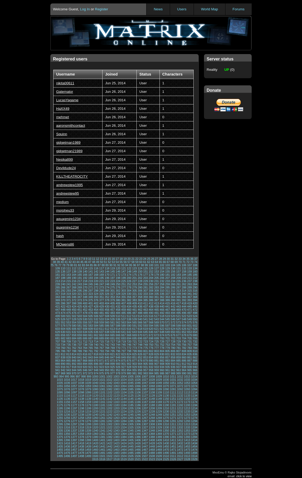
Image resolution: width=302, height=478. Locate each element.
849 (123, 357)
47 (89, 262)
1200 (95, 408)
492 (162, 312)
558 (96, 322)
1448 (152, 446)
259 (167, 284)
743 (112, 344)
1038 (81, 382)
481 (101, 312)
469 (178, 309)
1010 (166, 376)
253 (134, 284)
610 (96, 328)
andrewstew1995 (69, 185)
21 (133, 258)
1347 (144, 430)
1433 (187, 443)
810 (195, 351)
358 (140, 297)
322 (85, 293)
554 (74, 322)
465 (156, 309)
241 (68, 284)
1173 (187, 402)
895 (90, 363)
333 (145, 293)
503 (79, 316)
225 (123, 281)
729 (178, 341)
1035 (60, 382)
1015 (60, 379)
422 (63, 306)
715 (101, 341)
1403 (116, 440)
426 (85, 306)
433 (123, 306)
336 (162, 293)
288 (184, 287)
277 (123, 287)
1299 (88, 424)
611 (101, 328)
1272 (180, 417)
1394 (194, 436)
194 (96, 277)
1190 (166, 405)
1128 (152, 395)
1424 (123, 443)
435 (134, 306)
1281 (102, 421)
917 (68, 367)
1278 (81, 421)
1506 (138, 456)
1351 (173, 430)
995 (67, 376)
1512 (180, 456)
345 (68, 297)
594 (151, 325)
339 (178, 293)
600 (184, 325)
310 (162, 290)
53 (113, 262)
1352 (180, 430)
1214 (194, 408)
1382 (109, 436)
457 (112, 309)
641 (123, 332)
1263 (116, 417)
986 (162, 373)
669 (134, 335)
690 (107, 338)
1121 (102, 395)
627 (189, 328)
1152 (180, 398)
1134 (194, 395)
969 (68, 373)
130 (173, 268)
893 (79, 363)
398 (74, 303)
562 (118, 322)
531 (90, 319)
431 (112, 306)
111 (68, 268)
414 (162, 303)
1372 (180, 433)
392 (184, 300)
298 (96, 290)
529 (79, 319)
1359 (88, 433)
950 (107, 370)
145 (112, 271)
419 (189, 303)
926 (118, 367)
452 (85, 309)
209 (178, 277)
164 (74, 274)
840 (74, 357)
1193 (187, 405)
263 (189, 284)
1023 (116, 379)
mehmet (62, 117)
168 (96, 274)
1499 (88, 456)
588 (118, 325)
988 (173, 373)
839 (68, 357)
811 (57, 354)
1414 (194, 440)
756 (184, 344)
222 (107, 281)
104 (173, 265)
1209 (159, 408)
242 (74, 284)
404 (107, 303)
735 (68, 344)
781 (178, 347)
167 (90, 274)
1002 (109, 376)
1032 (180, 379)
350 (96, 297)
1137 (74, 398)
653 (189, 332)
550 (195, 319)
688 (96, 338)
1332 (180, 427)
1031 (173, 379)
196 (107, 277)
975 (101, 373)
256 (151, 284)
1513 (187, 456)
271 (90, 287)
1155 (60, 402)
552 (63, 322)
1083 (116, 389)
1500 (95, 456)
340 (184, 293)
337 (167, 293)
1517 (109, 459)
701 (167, 338)
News (158, 9)
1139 (88, 398)
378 (107, 300)
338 (173, 293)
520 (173, 316)
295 (79, 290)
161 (57, 274)
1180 (95, 405)
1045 (130, 382)
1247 (144, 414)
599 (178, 325)
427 (90, 306)
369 (57, 300)
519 (167, 316)
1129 (159, 395)
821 (112, 354)
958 (151, 370)
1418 (81, 443)
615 (123, 328)
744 (118, 344)
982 (140, 373)
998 (83, 376)
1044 (123, 382)
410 (140, 303)
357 (134, 297)
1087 (144, 389)
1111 (173, 392)
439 (156, 306)
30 (168, 258)
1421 (102, 443)
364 (173, 297)
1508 (152, 456)
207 (167, 277)
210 (184, 277)
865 (68, 360)
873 (112, 360)
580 (74, 325)
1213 (187, 408)
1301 (102, 424)
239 (57, 284)
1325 (130, 427)
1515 (95, 459)
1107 (144, 392)
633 (79, 332)
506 (96, 316)
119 (112, 268)
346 (74, 297)
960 (162, 370)
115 (90, 268)
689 (101, 338)
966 (195, 370)
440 (162, 306)
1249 (159, 414)
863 (57, 360)
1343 (116, 430)
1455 (60, 449)
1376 (67, 436)
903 (134, 363)
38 (54, 262)
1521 (138, 459)
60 (141, 262)
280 (140, 287)
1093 (187, 389)
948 (96, 370)
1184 (123, 405)
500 (63, 316)
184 (184, 274)
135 (57, 271)
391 (178, 300)
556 (85, 322)
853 (145, 357)
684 (74, 338)
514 (140, 316)
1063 (116, 386)
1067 (144, 386)
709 (68, 341)
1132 (180, 395)
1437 (74, 446)
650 (173, 332)
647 (156, 332)
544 (162, 319)
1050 (166, 382)
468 (173, 309)
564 (129, 322)
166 (85, 274)
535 (112, 319)
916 (63, 367)
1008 (152, 376)
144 (107, 271)
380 (118, 300)
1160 (95, 402)
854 (151, 357)
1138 (81, 398)
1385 (130, 436)
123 (134, 268)
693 (123, 338)
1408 (152, 440)
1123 (116, 395)
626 (184, 328)
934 (162, 367)
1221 (102, 411)
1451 (173, 446)
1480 (95, 452)
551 (57, 322)
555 (79, 322)
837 (57, 357)
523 (189, 316)
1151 (173, 398)
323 (90, 293)
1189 (159, 405)
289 (189, 287)
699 (156, 338)
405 (112, 303)
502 (74, 316)
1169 (159, 402)
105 (178, 265)
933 (156, 367)
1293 (187, 421)
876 (129, 360)
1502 (109, 456)
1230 (166, 411)
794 (107, 351)
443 (178, 306)
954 (129, 370)
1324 (123, 427)
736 (74, 344)
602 (195, 325)
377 (101, 300)
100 (151, 265)
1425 (130, 443)
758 (195, 344)
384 (140, 300)
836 (195, 354)
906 (151, 363)
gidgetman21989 (69, 151)
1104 (123, 392)
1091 (173, 389)
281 (145, 287)
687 (90, 338)
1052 (180, 382)
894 (85, 363)
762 (74, 347)
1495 (60, 456)
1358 (81, 433)
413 (156, 303)
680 (195, 335)
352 (107, 297)
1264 (123, 417)
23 (141, 258)
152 (151, 271)
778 (162, 347)
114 (85, 268)
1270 (166, 417)
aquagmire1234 (68, 219)
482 (107, 312)
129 (167, 268)
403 (101, 303)
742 (107, 344)
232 (162, 281)
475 (68, 312)
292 (63, 290)
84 (87, 265)
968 (63, 373)
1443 (116, 446)
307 (145, 290)
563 (123, 322)
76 (55, 265)
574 (184, 322)
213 (57, 281)
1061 (102, 386)
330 (129, 293)
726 (162, 341)
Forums (239, 9)
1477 (74, 452)
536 (118, 319)
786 (63, 351)
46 (85, 262)
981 (134, 373)
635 (90, 332)
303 (123, 290)
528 (74, 319)
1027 (144, 379)
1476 (67, 452)
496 (184, 312)
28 (160, 258)
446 (195, 306)
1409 (159, 440)
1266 (138, 417)
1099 (88, 392)
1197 (74, 408)
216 (74, 281)
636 (96, 332)
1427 (144, 443)
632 (74, 332)
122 (129, 268)
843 (90, 357)
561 (112, 322)
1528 (187, 459)
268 (74, 287)
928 (129, 367)
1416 (67, 443)
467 (167, 309)
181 (167, 274)
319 (68, 293)
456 (107, 309)
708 (63, 341)
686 (85, 338)
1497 (74, 456)
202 (140, 277)
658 (74, 335)
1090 (166, 389)
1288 (152, 421)
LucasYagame (67, 100)
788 (74, 351)
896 (96, 363)
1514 (194, 456)
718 (118, 341)
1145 (130, 398)
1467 (144, 449)
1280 (95, 421)
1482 (109, 452)
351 (101, 297)
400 (85, 303)
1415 (60, 443)
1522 (144, 459)
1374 (194, 433)
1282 (109, 421)
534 (107, 319)
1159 (88, 402)
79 (67, 265)
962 (173, 370)
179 (156, 274)
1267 (144, 417)
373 (79, 300)
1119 (88, 395)
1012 (180, 376)
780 (173, 347)
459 (123, 309)
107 (189, 265)
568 (151, 322)
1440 (95, 446)
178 (151, 274)
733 (57, 344)
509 (112, 316)
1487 (144, 452)
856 (162, 357)
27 (156, 258)
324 (96, 293)
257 (156, 284)
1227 (144, 411)
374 (85, 300)
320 (74, 293)
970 (74, 373)
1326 (138, 427)
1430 (166, 443)
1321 (102, 427)
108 (195, 265)
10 (89, 258)
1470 (166, 449)
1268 (152, 417)
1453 (187, 446)
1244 (123, 414)
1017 (74, 379)
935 (167, 367)
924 (107, 367)
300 (107, 290)
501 (68, 316)
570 (162, 322)
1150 (166, 398)
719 (123, 341)
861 (189, 357)
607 (79, 328)
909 (167, 363)
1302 (109, 424)
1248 (152, 414)
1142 (109, 398)
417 (178, 303)
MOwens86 (65, 244)
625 (178, 328)
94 (126, 265)
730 (184, 341)
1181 (102, 405)
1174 (194, 402)
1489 (159, 452)
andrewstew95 (67, 193)
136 (63, 271)
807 (178, 351)
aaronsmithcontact (70, 126)
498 (195, 312)
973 (90, 373)
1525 (166, 459)
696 (140, 338)
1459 (88, 449)
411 (145, 303)
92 (119, 265)
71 (184, 262)
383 (134, 300)
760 (63, 347)
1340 (95, 430)
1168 (152, 402)
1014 (194, 376)
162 (63, 274)
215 (68, 281)
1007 (144, 376)
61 (144, 262)
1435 (60, 446)
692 (118, 338)
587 (112, 325)
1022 (109, 379)
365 (178, 297)
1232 (180, 411)
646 (151, 332)
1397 (74, 440)
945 (79, 370)
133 (189, 268)
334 (151, 293)
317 (57, 293)
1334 (194, 427)
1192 (180, 405)
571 (167, 322)
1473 (187, 449)
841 (79, 357)
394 (195, 300)
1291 (173, 421)
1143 (116, 398)
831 (167, 354)
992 (195, 373)
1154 (194, 398)
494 (173, 312)
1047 (144, 382)
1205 (130, 408)
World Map (209, 9)
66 (164, 262)
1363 (116, 433)
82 (79, 265)
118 (107, 268)
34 (184, 258)
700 (162, 338)
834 (184, 354)
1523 (152, 459)
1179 (88, 405)
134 (195, 268)
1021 (102, 379)
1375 (60, 436)
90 (111, 265)
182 (173, 274)
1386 (138, 436)
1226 (138, 411)
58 (133, 262)
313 (178, 290)
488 (140, 312)
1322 (109, 427)
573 (178, 322)
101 (156, 265)
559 (101, 322)
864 (63, 360)
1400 (95, 440)
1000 (95, 376)
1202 (109, 408)
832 (173, 354)
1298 (81, 424)
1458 (81, 449)
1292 (180, 421)
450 (74, 309)
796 (118, 351)
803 (156, 351)
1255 (60, 417)
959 (156, 370)
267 (68, 287)
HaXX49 (62, 109)
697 (145, 338)
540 (140, 319)
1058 (81, 386)
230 (151, 281)
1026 (138, 379)
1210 (166, 408)
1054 (194, 382)
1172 (180, 402)
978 (118, 373)
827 (145, 354)
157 (178, 271)
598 (173, 325)
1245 (130, 414)
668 (129, 335)
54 (117, 262)
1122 (109, 395)
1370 (166, 433)
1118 (81, 395)
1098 (81, 392)
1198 (81, 408)
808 (184, 351)
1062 (109, 386)
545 (167, 319)
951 (112, 370)
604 (63, 328)
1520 (130, 459)
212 (195, 277)
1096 (67, 392)
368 (195, 297)
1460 (95, 449)
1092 (180, 389)
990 (184, 373)
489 (145, 312)
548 (184, 319)
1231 (173, 411)
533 (101, 319)
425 (79, 306)
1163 (116, 402)
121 (123, 268)
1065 (130, 386)
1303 (116, 424)
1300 (95, 424)
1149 (159, 398)
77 (59, 265)
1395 (60, 440)
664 (107, 335)
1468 (152, 449)
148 (129, 271)
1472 (180, 449)
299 (101, 290)
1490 (166, 452)
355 (123, 297)
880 (151, 360)
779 (167, 347)
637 (101, 332)
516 (151, 316)
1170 (166, 402)
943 (68, 370)
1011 (173, 376)
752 (162, 344)
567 (145, 322)
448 (63, 309)
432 (118, 306)
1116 (67, 395)
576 (195, 322)
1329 (159, 427)
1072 (180, 386)
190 (74, 277)
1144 (123, 398)
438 (151, 306)
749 (145, 344)
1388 (152, 436)
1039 (88, 382)
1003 (116, 376)
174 (129, 274)
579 (68, 325)
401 (90, 303)
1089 (159, 389)
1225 (130, 411)
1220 (95, 411)
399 (79, 303)
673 (156, 335)
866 (74, 360)
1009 (159, 376)
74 (195, 262)
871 (101, 360)
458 (118, 309)
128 (162, 268)
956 (140, 370)
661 (90, 335)
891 (68, 363)
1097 (74, 392)
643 (134, 332)
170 (107, 274)
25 (148, 258)
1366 (138, 433)
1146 (138, 398)
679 (189, 335)
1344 (123, 430)
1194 (194, 405)
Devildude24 (66, 168)
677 (178, 335)
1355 (60, 433)
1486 (138, 452)
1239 (88, 414)
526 (63, 319)
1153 (187, 398)
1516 (102, 459)
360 (151, 297)
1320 (95, 427)
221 (101, 281)
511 (123, 316)
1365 (130, 433)
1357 (74, 433)
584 (96, 325)
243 (79, 284)
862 (195, 357)
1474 (194, 449)
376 (96, 300)
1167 (144, 402)
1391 (173, 436)
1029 (159, 379)
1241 (102, 414)
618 (140, 328)
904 (140, 363)
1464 (123, 449)
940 (195, 367)
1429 (159, 443)
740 (96, 344)
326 (107, 293)
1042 (109, 382)
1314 (194, 424)
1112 (180, 392)
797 (123, 351)
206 (162, 277)
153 (156, 271)
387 (156, 300)
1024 (123, 379)
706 (195, 338)
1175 (60, 405)
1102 (109, 392)
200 (129, 277)
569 (156, 322)
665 (112, 335)
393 (189, 300)
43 (74, 262)
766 (96, 347)
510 (118, 316)
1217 (74, 411)
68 (172, 262)
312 (173, 290)
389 (167, 300)
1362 (109, 433)
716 (107, 341)
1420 (95, 443)
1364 (123, 433)
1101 (102, 392)
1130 (166, 395)
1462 (109, 449)
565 (134, 322)
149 (134, 271)
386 (151, 300)
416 (173, 303)
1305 (130, 424)
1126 (138, 395)
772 (129, 347)
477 (79, 312)
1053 (187, 382)
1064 (123, 386)
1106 (138, 392)
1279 (88, 421)
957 (145, 370)
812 (63, 354)
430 (107, 306)
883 (167, 360)
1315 (60, 427)
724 (151, 341)
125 (145, 268)
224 (118, 281)
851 (134, 357)
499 (57, 316)
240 (63, 284)
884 (173, 360)
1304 (123, 424)
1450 (166, 446)
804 (162, 351)
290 (195, 287)
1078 (81, 389)
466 (162, 309)
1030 (166, 379)
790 (85, 351)
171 (112, 274)
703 (178, 338)
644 (140, 332)
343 (57, 297)
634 (85, 332)
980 (129, 373)
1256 (67, 417)
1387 (144, 436)
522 (184, 316)
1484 (123, 452)
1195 (60, 408)
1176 (67, 405)
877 (134, 360)
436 (140, 306)
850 (129, 357)
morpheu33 (65, 210)
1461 (102, 449)
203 (145, 277)
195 (101, 277)
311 (167, 290)
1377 (74, 436)
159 (189, 271)
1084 (123, 389)
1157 (74, 402)
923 (101, 367)
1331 (173, 427)
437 (145, 306)
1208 (152, 408)
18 (121, 258)
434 (129, 306)
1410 (166, 440)
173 (123, 274)
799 (134, 351)
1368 (152, 433)
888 (195, 360)
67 (168, 262)
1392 (180, 436)
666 (118, 335)
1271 (173, 417)
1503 (116, 456)
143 (101, 271)
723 (145, 341)
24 (144, 258)
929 (134, 367)
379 (112, 300)
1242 (109, 414)
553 (68, 322)
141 (90, 271)
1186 (138, 405)
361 (156, 297)
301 (112, 290)
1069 (159, 386)
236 (184, 281)
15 (109, 258)
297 (90, 290)
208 (173, 277)
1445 (130, 446)
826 (140, 354)
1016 (67, 379)
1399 (88, 440)
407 (123, 303)
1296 (67, 424)
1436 (67, 446)
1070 (166, 386)
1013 (187, 376)
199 (123, 277)
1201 (102, 408)
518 (162, 316)
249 (112, 284)
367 (189, 297)
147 (123, 271)
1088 (152, 389)
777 (156, 347)
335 (156, 293)
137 (68, 271)
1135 (60, 398)
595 (156, 325)
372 (74, 300)
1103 (116, 392)
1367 (144, 433)
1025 (130, 379)
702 (173, 338)
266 (63, 287)
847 (112, 357)
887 (189, 360)
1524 (159, 459)
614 (118, 328)
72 (187, 262)
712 (85, 341)
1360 (95, 433)
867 (79, 360)
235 (178, 281)
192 (85, 277)
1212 (180, 408)
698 (151, 338)
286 (173, 287)
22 (137, 258)
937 (178, 367)
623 (167, 328)
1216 (67, 411)
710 (74, 341)
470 (184, 309)
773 (134, 347)
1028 (152, 379)
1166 (138, 402)
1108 (152, 392)
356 (129, 297)
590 (129, 325)
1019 (88, 379)
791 (90, 351)
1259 (88, 417)
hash (60, 236)
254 (140, 284)
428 (96, 306)
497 (189, 312)
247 (101, 284)
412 (151, 303)
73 (191, 262)
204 (151, 277)
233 (167, 281)
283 (156, 287)
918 (74, 367)
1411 (173, 440)
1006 (138, 376)
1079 (88, 389)
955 (134, 370)
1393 (187, 436)
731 (189, 341)
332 (140, 293)
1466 (138, 449)
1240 (95, 414)
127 (156, 268)
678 (184, 335)
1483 (116, 452)
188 (63, 277)
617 (134, 328)
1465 (130, 449)
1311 (173, 424)
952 (118, 370)
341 (189, 293)
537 (123, 319)
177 (145, 274)
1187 (144, 405)
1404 (123, 440)
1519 (123, 459)
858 (173, 357)
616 (129, 328)
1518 (116, 459)
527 (68, 319)
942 (63, 370)
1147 (144, 398)
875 (123, 360)
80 (71, 265)
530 (85, 319)
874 (118, 360)
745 (123, 344)
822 (118, 354)
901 (123, 363)
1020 (95, 379)
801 (145, 351)
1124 (123, 395)
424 (74, 306)
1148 (152, 398)
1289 (159, 421)
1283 (116, 421)
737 (79, 344)
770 (118, 347)
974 (96, 373)
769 (112, 347)
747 (134, 344)
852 (140, 357)
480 (96, 312)
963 (178, 370)
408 (129, 303)
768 (107, 347)
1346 (138, 430)
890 (63, 363)
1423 (116, 443)
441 (167, 306)
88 (103, 265)
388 (162, 300)
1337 (74, 430)
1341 (102, 430)
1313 (187, 424)
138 (74, 271)
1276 (67, 421)
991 (189, 373)
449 (68, 309)
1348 (152, 430)
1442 (109, 446)
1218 (81, 411)
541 (145, 319)
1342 (109, 430)
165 (79, 274)
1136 (67, 398)
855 (156, 357)
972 (85, 373)
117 (101, 268)
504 (85, 316)
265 (57, 287)
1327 (144, 427)
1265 (130, 417)
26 (152, 258)
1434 (194, 443)
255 (145, 284)
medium (62, 202)
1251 (173, 414)
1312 (180, 424)
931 (145, 367)
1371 (173, 433)
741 (101, 344)
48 (93, 262)
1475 (60, 452)
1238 (81, 414)
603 (57, 328)
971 (79, 373)
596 (162, 325)
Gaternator (64, 92)
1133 (187, 395)
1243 (116, 414)
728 (173, 341)
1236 (67, 414)
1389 (159, 436)
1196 (67, 408)
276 (118, 287)
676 (173, 335)
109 (57, 268)
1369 (159, 433)
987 (167, 373)
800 (140, 351)
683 (68, 338)
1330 (166, 427)
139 (79, 271)
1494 (194, 452)
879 (145, 360)
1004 (123, 376)
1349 (159, 430)
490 (151, 312)
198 (118, 277)
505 (90, 316)
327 (112, 293)
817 (90, 354)
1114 (194, 392)
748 (140, 344)
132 (184, 268)
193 (90, 277)
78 (63, 265)
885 (178, 360)
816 (85, 354)
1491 (173, 452)
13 (101, 258)
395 (57, 303)
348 (85, 297)
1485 (130, 452)
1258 (81, 417)
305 (134, 290)
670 (140, 335)
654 (195, 332)
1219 (88, 411)
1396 (67, 440)
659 (79, 335)
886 (184, 360)
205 (156, 277)
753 (167, 344)
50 (101, 262)
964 (184, 370)
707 (57, 341)
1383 (116, 436)
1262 (109, 417)
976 (107, 373)
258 (162, 284)
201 (134, 277)
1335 (60, 430)
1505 (130, 456)
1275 (60, 421)
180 (162, 274)
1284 (123, 421)
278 (129, 287)
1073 (187, 386)
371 (68, 300)
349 (90, 297)
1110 (166, 392)
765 (90, 347)
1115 (60, 395)
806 (173, 351)
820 (107, 354)
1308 (152, 424)
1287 (144, 421)
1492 (180, 452)
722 (140, 341)
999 (89, 376)
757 (189, 344)
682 (63, 338)
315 (189, 290)
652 (184, 332)
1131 (173, 395)
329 (123, 293)
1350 (166, 430)
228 (140, 281)
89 (107, 265)
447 (57, 309)
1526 (173, 459)
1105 (130, 392)
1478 (81, 452)
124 (140, 268)
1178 (81, 405)
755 (178, 344)
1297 (74, 424)
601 (189, 325)
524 (195, 316)
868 (85, 360)
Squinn (61, 134)
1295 (60, 424)
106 (184, 265)
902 (129, 363)
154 (162, 271)
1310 (166, 424)
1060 (95, 386)
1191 (173, 405)
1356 (67, 433)
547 (178, 319)
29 (164, 258)
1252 (180, 414)
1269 (159, 417)
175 (134, 274)
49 (97, 262)
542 (151, 319)
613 (112, 328)
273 (101, 287)
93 (122, 265)
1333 (187, 427)
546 (173, 319)
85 (91, 265)
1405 (130, 440)
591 (134, 325)
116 (96, 268)
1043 (116, 382)
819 (101, 354)
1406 (138, 440)
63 (152, 262)
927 (123, 367)
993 (56, 376)
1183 (116, 405)
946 (85, 370)
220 (96, 281)
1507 (144, 456)
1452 (180, 446)
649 (167, 332)
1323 (116, 427)
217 (79, 281)
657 (68, 335)
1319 (88, 427)
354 (118, 297)
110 (63, 268)
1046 (138, 382)
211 (189, 277)
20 (129, 258)
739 (90, 344)
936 (173, 367)
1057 (74, 386)
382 (129, 300)
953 (123, 370)
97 (138, 265)
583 (90, 325)
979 (123, 373)
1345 (130, 430)
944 (74, 370)
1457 (74, 449)
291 (57, 290)
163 (68, 274)
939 (189, 367)
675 (167, 335)
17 (117, 258)
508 (107, 316)
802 (151, 351)
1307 (144, 424)
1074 (194, 386)
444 (184, 306)
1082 (109, 389)
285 (167, 287)
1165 (130, 402)
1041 (102, 382)
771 (123, 347)
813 (68, 354)
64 (156, 262)
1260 (95, 417)
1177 (74, 405)
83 (83, 265)
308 (151, 290)
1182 (109, 405)
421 (57, 306)
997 (78, 376)
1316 (67, 427)
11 (93, 258)
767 (101, 347)
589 (123, 325)
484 (118, 312)
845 (101, 357)
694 (129, 338)
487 (134, 312)
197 (112, 277)
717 (112, 341)
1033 (187, 379)
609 (90, 328)
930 (140, 367)
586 (107, 325)
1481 (102, 452)
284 (162, 287)
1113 (187, 392)
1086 (138, 389)
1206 (138, 408)
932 (151, 367)
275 (112, 287)
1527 (180, 459)
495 (178, 312)
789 (79, 351)
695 (134, 338)
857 (167, 357)
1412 (180, 440)
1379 (88, 436)
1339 (88, 430)
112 (74, 268)
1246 (138, 414)
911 (178, 363)
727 (167, 341)
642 (129, 332)
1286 (138, 421)
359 (145, 297)
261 (178, 284)
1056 (67, 386)
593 (145, 325)
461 (134, 309)
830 (162, 354)
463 (145, 309)
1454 (194, 446)
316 (195, 290)
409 (134, 303)
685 (79, 338)
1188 (152, 405)
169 (101, 274)
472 (195, 309)
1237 (74, 414)
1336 (67, 430)
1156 (67, 402)
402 (96, 303)
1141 (102, 398)
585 (101, 325)
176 (140, 274)
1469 (159, 449)
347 (79, 297)
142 (96, 271)
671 (145, 335)
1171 (173, 402)
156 (173, 271)
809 (189, 351)
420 (195, 303)
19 (125, 258)
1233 (187, 411)
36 (191, 258)
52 (109, 262)
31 (172, 258)
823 (123, 354)
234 (173, 281)
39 (58, 262)
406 (118, 303)
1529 (194, 459)
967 (57, 373)
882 (162, 360)
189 (68, 277)
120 (118, 268)
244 (85, 284)
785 (57, 351)
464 (151, 309)
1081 (102, 389)
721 (134, 341)
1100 (95, 392)
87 (99, 265)
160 (195, 271)
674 (162, 335)
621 (156, 328)
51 (105, 262)
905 (145, 363)
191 (79, 277)
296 (85, 290)
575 (189, 322)
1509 (159, 456)
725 (156, 341)
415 (167, 303)
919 (79, 367)
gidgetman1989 (68, 142)
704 (184, 338)
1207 (144, 408)
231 (156, 281)
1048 (152, 382)
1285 (130, 421)
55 (121, 262)
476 (74, 312)
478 (85, 312)
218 (85, 281)
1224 (123, 411)
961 (167, 370)
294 (74, 290)
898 (107, 363)
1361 (102, 433)
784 (195, 347)
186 (195, 274)
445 (189, 306)
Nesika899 (64, 159)
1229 (159, 411)
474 (63, 312)
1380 (95, 436)
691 (112, 338)
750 (151, 344)
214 (63, 281)
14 (105, 258)
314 (184, 290)
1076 (67, 389)
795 (112, 351)
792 (96, 351)
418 (184, 303)
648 (162, 332)
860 (184, 357)
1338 (81, 430)
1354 (194, 430)
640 (118, 332)
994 (61, 376)
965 (189, 370)
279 (134, 287)
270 (85, 287)
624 (173, 328)
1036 (67, 382)
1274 (194, 417)
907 (156, 363)
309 (156, 290)
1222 (109, 411)
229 (145, 281)
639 (112, 332)
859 (178, 357)
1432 (180, 443)
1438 (81, 446)
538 (129, 319)
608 (85, 328)
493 (167, 312)
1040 (95, 382)
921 (90, 367)
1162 (109, 402)
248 (107, 284)
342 (195, 293)
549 (189, 319)
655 (57, 335)
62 (148, 262)
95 (130, 265)
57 (129, 262)
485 (123, 312)
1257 (74, 417)
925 (112, 367)
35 (187, 258)
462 (140, 309)
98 (142, 265)
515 (145, 316)
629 (57, 332)
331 (134, 293)
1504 (123, 456)
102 (162, 265)
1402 (109, 440)
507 (101, 316)
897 (101, 363)
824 (129, 354)
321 (79, 293)
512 (129, 316)
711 (79, 341)
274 (107, 287)
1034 (194, 379)
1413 (187, 440)
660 (85, 335)
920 (85, 367)
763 (79, 347)
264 (195, 284)
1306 (138, 424)
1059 (88, 386)
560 (107, 322)
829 (156, 354)
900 (118, 363)
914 (195, 363)
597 (167, 325)
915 (57, 367)
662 (96, 335)
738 (85, 344)
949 (101, 370)
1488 (152, 452)
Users (181, 9)
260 (173, 284)
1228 (152, 411)
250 (118, 284)
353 (112, 297)
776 (151, 347)
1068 (152, 386)
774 (140, 347)
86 (95, 265)
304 (129, 290)
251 (123, 284)
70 (180, 262)
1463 (116, 449)
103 (167, 265)
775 (145, 347)
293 (68, 290)
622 (162, 328)
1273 (187, 417)
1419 (88, 443)
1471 (173, 449)
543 (156, 319)
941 (57, 370)
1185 (130, 405)
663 (101, 335)
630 (63, 332)
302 (118, 290)
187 (57, 277)
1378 (81, 436)
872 (107, 360)
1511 (173, 456)
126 (151, 268)
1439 (88, 446)
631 (68, 332)
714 (96, 341)
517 (156, 316)
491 (156, 312)
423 (68, 306)
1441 (102, 446)
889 (57, 363)
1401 (102, 440)
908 (162, 363)
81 (75, 265)
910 (173, 363)
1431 (173, 443)
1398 (81, 440)
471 (189, 309)
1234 (194, 411)
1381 (102, 436)
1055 (60, 386)
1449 (159, 446)
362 (162, 297)
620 (151, 328)
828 (151, 354)
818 (96, 354)
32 (176, 258)
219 (90, 281)
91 (115, 265)
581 (79, 325)
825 (134, 354)
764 (85, 347)
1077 (74, 389)
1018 (81, 379)
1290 (166, 421)
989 (178, 373)
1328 (152, 427)
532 (96, 319)
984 (151, 373)
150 (140, 271)
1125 (130, 395)
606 (74, 328)
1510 (166, 456)
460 (129, 309)
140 (85, 271)
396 (63, 303)
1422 (109, 443)
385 (145, 300)
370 (63, 300)
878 (140, 360)
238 (195, 281)
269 (79, 287)
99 (146, 265)
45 (81, 262)
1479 (88, 452)
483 (112, 312)
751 (156, 344)
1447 (144, 446)
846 (107, 357)
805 (167, 351)
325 (101, 293)
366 (184, 297)
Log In (85, 9)
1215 (60, 411)
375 (90, 300)
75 (52, 265)
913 (189, 363)
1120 (95, 395)
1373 (187, 433)
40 (62, 262)
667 (123, 335)
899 (112, 363)
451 (79, 309)
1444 (123, 446)
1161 (102, 402)
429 (101, 306)
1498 (81, 456)
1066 (138, 386)
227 (134, 281)
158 (184, 271)
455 (101, 309)
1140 (95, 398)
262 (184, 284)
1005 (130, 376)
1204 (123, 408)
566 (140, 322)
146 (118, 271)
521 (178, 316)
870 (96, 360)
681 (57, 338)
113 (79, 268)
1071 (173, 386)
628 (195, 328)
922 (96, 367)
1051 (173, 382)
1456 (67, 449)
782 (184, 347)
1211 (173, 408)
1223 (116, 411)
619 (145, 328)
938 (184, 367)
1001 (102, 376)
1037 (74, 382)
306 (140, 290)
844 (96, 357)
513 (134, 316)
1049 (159, 382)
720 (129, 341)
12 (97, 258)
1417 (74, 443)
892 (74, 363)
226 (129, 281)
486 (129, 312)
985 (156, 373)
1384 (123, 436)
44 (77, 262)
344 (63, 297)
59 (137, 262)
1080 (95, 389)
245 (90, 284)
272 (96, 287)
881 (156, 360)
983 (145, 373)
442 (173, 306)
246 (96, 284)
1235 (60, 414)
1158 (81, 402)
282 (151, 287)
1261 (102, 417)
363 (167, 297)
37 (195, 258)
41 (66, 262)
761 (68, 347)
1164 (123, 402)
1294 (194, 421)
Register (101, 9)
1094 (194, 389)
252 (129, 284)
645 (145, 332)
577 (57, 325)
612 (107, 328)
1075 (60, 389)
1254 (194, 414)
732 (195, 341)
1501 (102, 456)
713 (90, 341)
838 (63, 357)
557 (90, 322)
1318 (81, 427)
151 (145, 271)
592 (140, 325)
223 (112, 281)
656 (63, 335)
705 (189, 338)
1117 (74, 395)
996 (72, 376)
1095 (60, 392)
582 (85, 325)
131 (178, 268)
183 (178, 274)
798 (129, 351)
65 (160, 262)
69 (176, 262)
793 (101, 351)
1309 (159, 424)
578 (63, 325)
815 (79, 354)
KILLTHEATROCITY (72, 176)
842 (85, 357)
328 (118, 293)
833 (178, 354)
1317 (74, 427)
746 (129, 344)
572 (173, 322)
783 (189, 347)
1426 (138, 443)
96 (134, 265)
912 (184, 363)
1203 (116, 408)
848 (118, 357)
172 (118, 274)
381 (123, 300)
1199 (88, 408)
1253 (187, 414)
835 (189, 354)
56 (125, 262)
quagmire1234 (67, 227)
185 (189, 274)
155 (167, 271)
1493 (187, 452)
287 (178, 287)
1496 (67, 456)
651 (178, 332)
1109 (159, 392)
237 (189, 281)
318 (63, 293)
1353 (187, 430)
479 (90, 312)
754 (173, 344)
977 (112, 373)
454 (96, 309)
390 (173, 300)
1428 (152, 443)
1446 (138, 446)
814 (74, 354)
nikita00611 (65, 83)
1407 (144, 440)
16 (113, 258)
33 (180, 258)
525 (57, 319)
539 (134, 319)
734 (63, 344)
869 (90, 360)
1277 (74, 421)
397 (68, 303)
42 (70, 262)
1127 (144, 395)
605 (68, 328)
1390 (166, 436)
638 (107, 332)
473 (57, 312)
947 (90, 370)
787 (68, 351)
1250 (166, 414)
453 (90, 309)
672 (151, 335)
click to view (244, 476)
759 (57, 347)
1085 (130, 389)
